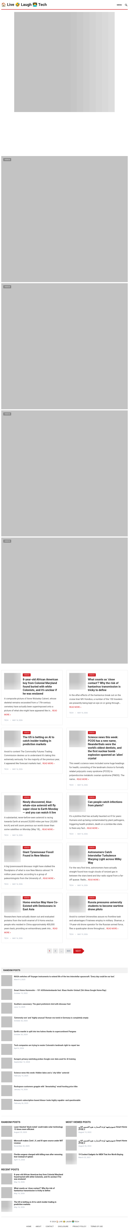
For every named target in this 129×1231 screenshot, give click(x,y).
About (38, 1226)
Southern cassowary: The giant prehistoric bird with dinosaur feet (42, 1004)
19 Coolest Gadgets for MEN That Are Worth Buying (100, 1154)
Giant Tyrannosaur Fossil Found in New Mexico (38, 853)
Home (28, 1226)
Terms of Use (97, 1226)
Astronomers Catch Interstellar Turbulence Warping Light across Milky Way (105, 857)
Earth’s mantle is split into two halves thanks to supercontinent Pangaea (45, 1031)
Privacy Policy (79, 1226)
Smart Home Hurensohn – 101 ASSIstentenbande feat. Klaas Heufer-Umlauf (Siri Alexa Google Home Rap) (60, 990)
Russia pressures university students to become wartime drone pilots (105, 906)
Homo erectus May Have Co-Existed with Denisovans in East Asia (40, 906)
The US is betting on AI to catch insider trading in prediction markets (38, 741)
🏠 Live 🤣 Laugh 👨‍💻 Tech (24, 4)
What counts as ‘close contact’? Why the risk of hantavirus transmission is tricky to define (104, 685)
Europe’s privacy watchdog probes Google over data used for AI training (45, 1059)
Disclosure (63, 1226)
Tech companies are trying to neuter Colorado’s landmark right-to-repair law (47, 1045)
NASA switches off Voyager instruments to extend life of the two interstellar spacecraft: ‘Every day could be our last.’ (64, 976)
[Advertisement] (64, 132)
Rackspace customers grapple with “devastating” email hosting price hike (46, 1086)
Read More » (75, 707)
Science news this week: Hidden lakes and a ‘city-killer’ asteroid (41, 1073)
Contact (50, 1226)
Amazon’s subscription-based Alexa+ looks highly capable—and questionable (47, 1100)
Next (78, 951)
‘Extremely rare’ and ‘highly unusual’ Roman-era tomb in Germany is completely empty (51, 1018)
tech (6, 720)
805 (68, 951)
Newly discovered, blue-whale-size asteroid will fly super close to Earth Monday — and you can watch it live (40, 807)
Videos (7, 160)
